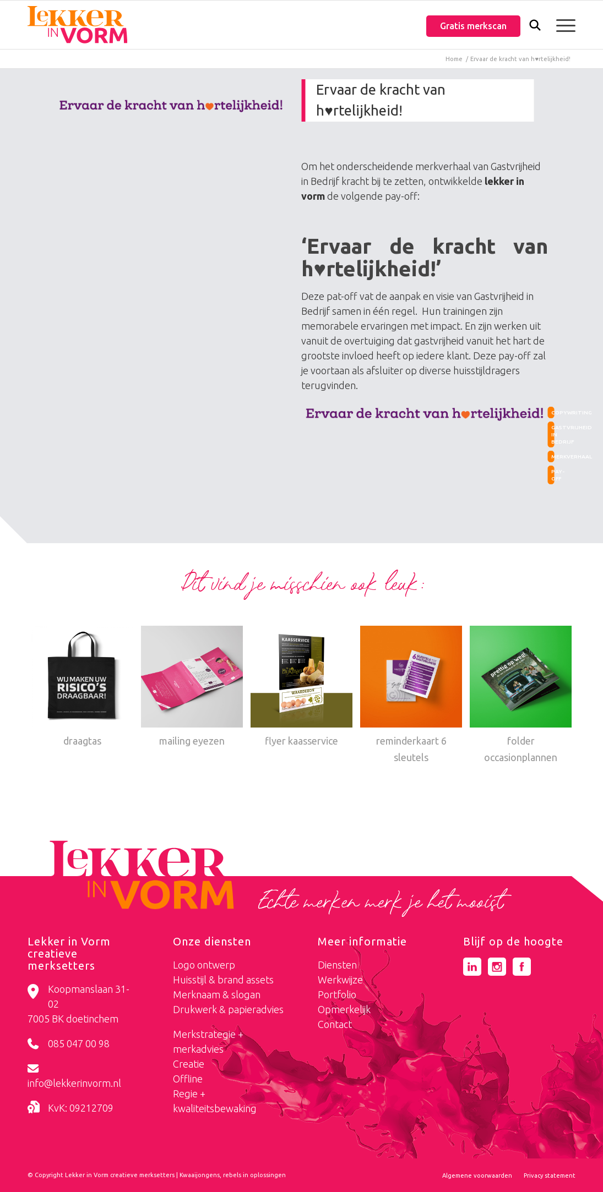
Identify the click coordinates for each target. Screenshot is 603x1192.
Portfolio (337, 994)
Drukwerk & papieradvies (228, 1009)
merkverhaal (553, 456)
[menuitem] (535, 26)
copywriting (553, 412)
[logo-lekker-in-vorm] (77, 25)
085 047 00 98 (79, 1043)
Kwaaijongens (200, 1175)
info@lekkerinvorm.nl (74, 1083)
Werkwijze (340, 979)
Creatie (188, 1063)
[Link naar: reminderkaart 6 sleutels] (411, 695)
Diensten (337, 964)
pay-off (553, 475)
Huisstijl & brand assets (223, 979)
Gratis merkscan (473, 26)
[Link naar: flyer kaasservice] (301, 688)
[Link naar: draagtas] (82, 688)
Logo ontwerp (204, 964)
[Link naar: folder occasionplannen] (521, 695)
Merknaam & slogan (216, 994)
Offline (188, 1078)
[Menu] (562, 25)
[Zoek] (535, 27)
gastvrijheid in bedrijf (553, 434)
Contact (335, 1024)
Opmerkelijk (344, 1009)
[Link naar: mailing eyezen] (192, 688)
